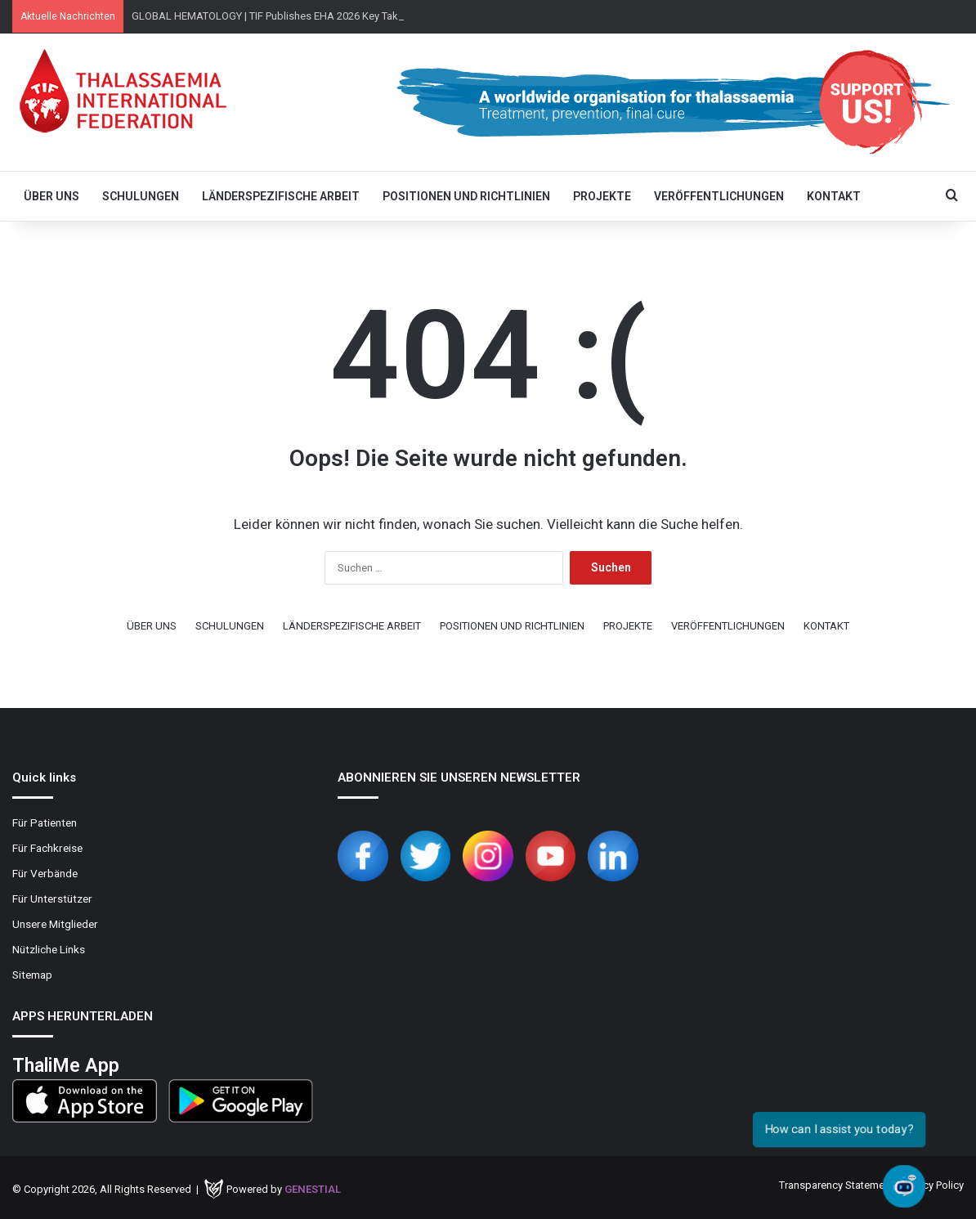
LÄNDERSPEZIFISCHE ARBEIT (281, 196)
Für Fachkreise (47, 847)
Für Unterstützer (52, 898)
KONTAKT (834, 196)
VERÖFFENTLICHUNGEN (719, 196)
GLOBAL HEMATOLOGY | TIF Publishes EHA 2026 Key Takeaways (283, 16)
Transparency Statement (836, 1185)
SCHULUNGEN (140, 196)
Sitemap (32, 974)
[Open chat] (904, 1186)
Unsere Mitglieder (55, 923)
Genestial (312, 1189)
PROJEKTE (602, 196)
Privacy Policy (932, 1185)
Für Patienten (44, 822)
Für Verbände (45, 873)
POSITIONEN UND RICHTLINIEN (466, 196)
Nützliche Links (48, 949)
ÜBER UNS (51, 196)
